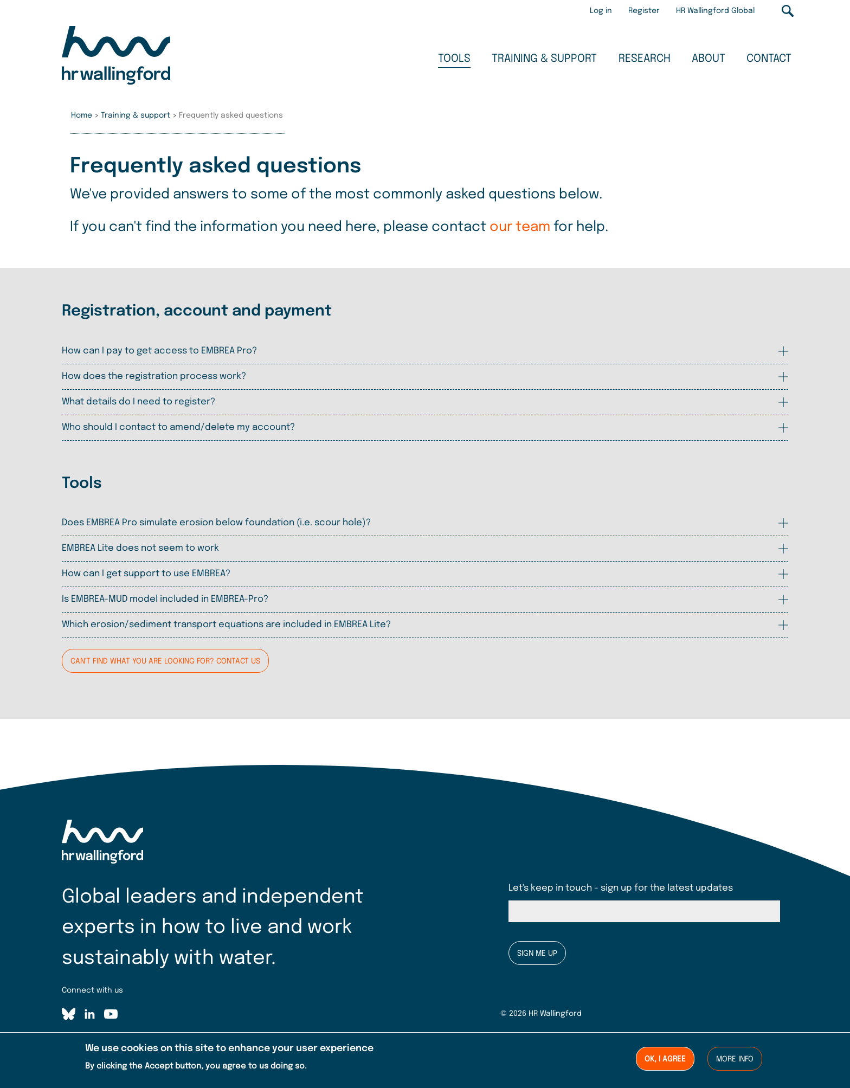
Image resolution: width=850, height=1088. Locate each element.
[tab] (425, 351)
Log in (601, 11)
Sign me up (537, 953)
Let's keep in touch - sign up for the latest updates (620, 888)
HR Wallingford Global (715, 11)
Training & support (544, 59)
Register (644, 11)
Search (787, 11)
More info (735, 1060)
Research (645, 59)
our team (520, 227)
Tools (454, 59)
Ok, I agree (665, 1060)
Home (81, 115)
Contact (768, 59)
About (708, 59)
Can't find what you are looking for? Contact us (165, 661)
